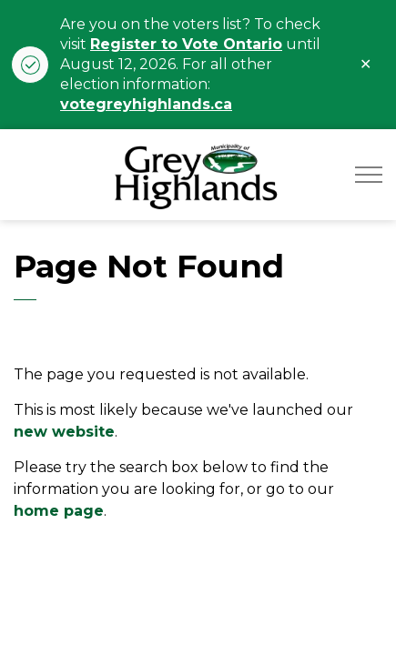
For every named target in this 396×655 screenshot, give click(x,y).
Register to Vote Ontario (186, 44)
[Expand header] (368, 174)
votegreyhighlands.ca (146, 104)
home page (59, 510)
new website (64, 431)
